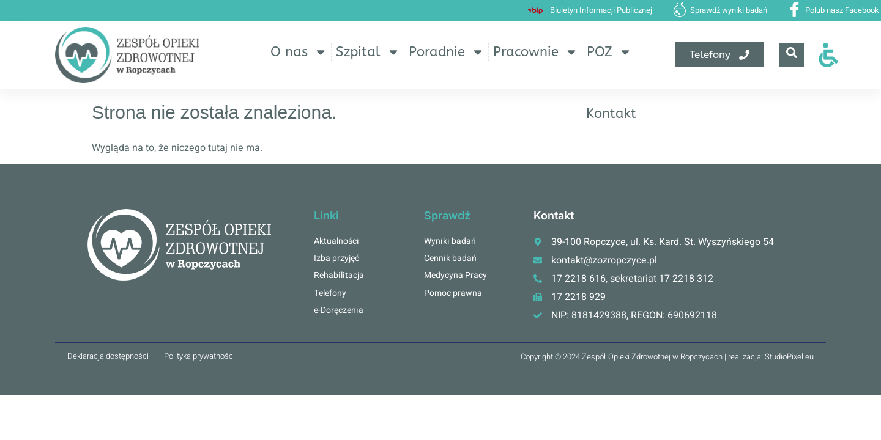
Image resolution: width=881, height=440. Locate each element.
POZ (609, 52)
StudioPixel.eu (789, 356)
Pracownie (535, 52)
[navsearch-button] (791, 55)
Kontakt (611, 114)
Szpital (368, 52)
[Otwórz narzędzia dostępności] (828, 55)
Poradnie (447, 52)
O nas (298, 52)
